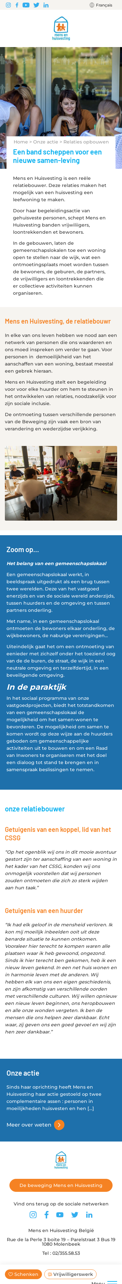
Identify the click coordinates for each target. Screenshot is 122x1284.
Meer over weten (29, 1125)
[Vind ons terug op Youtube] (26, 4)
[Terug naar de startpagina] (61, 28)
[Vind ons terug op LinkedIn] (46, 4)
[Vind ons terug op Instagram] (8, 4)
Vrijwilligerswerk (70, 1274)
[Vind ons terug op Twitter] (36, 4)
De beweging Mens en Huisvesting (61, 1185)
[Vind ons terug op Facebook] (17, 4)
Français (104, 5)
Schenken (23, 1274)
